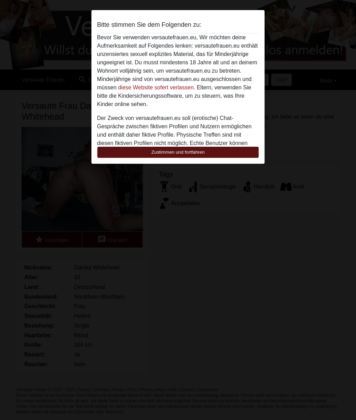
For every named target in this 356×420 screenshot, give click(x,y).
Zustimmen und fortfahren (178, 152)
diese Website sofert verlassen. (156, 87)
